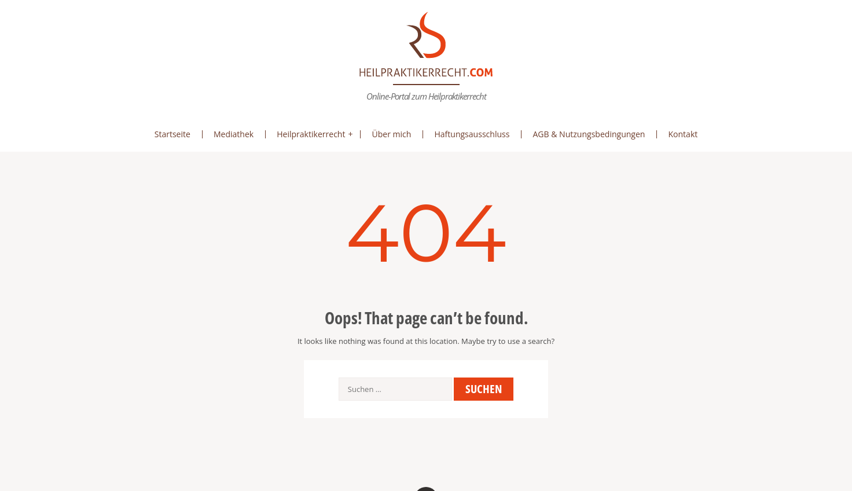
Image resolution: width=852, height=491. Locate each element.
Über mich (391, 134)
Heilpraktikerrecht (311, 134)
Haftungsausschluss (471, 134)
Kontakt (682, 134)
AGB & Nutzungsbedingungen (588, 134)
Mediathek (234, 134)
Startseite (172, 134)
